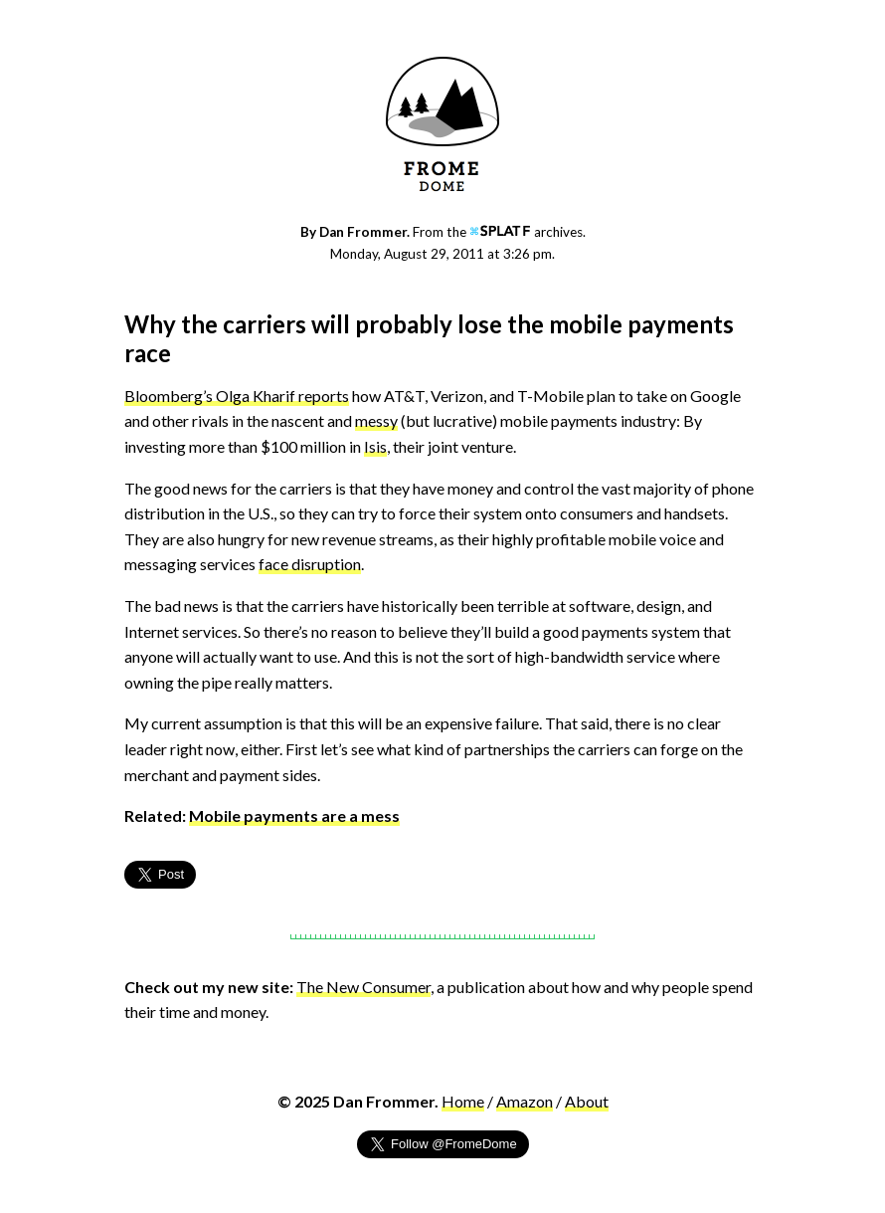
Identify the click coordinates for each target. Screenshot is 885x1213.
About (587, 1101)
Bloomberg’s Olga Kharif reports (236, 395)
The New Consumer (363, 986)
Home (463, 1101)
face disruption (310, 563)
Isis (375, 446)
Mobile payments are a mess (294, 815)
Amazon (524, 1101)
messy (376, 420)
